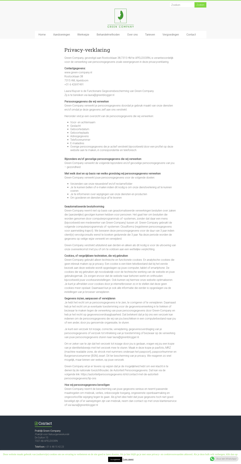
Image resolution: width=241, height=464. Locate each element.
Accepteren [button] (115, 459)
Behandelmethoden (108, 34)
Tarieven (150, 34)
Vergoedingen (171, 34)
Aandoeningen (61, 34)
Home (42, 34)
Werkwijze (83, 34)
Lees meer (128, 459)
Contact (191, 34)
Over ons (132, 34)
